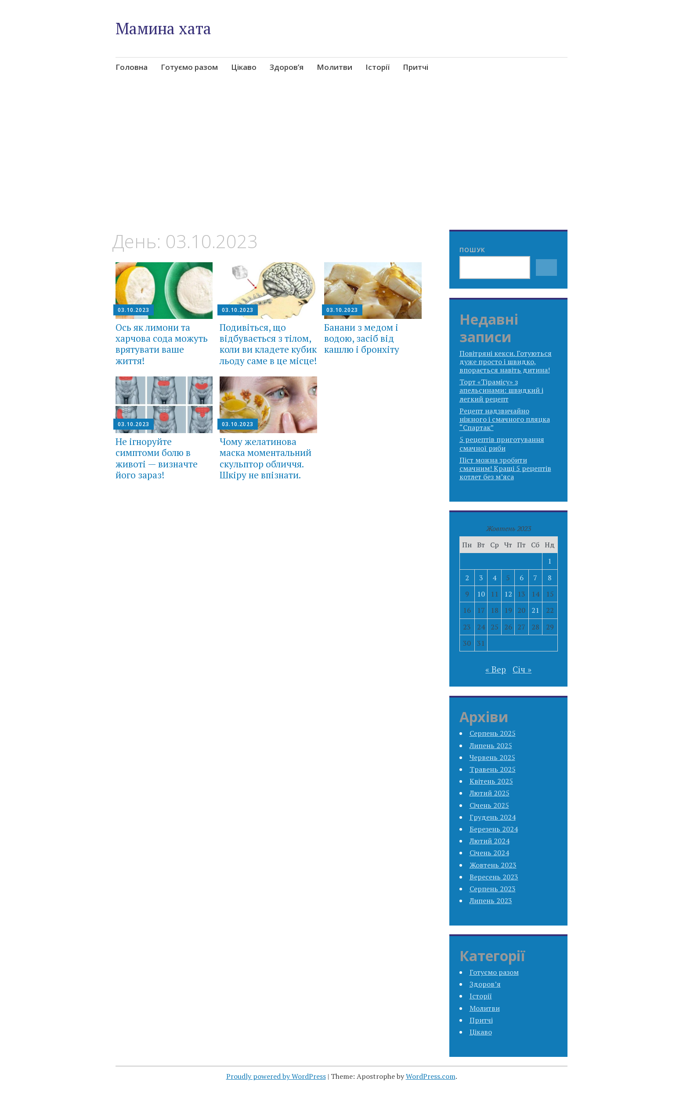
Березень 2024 (494, 829)
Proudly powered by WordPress (276, 1076)
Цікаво (244, 67)
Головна (132, 67)
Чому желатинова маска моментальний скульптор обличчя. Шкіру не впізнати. (265, 458)
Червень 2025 (492, 757)
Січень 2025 (489, 805)
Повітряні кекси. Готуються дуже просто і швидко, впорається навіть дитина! (505, 361)
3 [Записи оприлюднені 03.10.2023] (481, 577)
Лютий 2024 (490, 841)
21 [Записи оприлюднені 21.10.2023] (535, 610)
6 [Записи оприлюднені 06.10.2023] (522, 577)
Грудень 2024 (493, 817)
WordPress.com (430, 1076)
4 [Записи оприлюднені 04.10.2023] (494, 577)
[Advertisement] (342, 165)
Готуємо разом (189, 67)
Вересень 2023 (494, 877)
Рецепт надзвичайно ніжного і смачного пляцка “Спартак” (504, 419)
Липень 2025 (491, 745)
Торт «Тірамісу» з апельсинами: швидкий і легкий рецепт (501, 390)
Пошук (472, 250)
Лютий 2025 (490, 793)
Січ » (522, 669)
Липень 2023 (491, 900)
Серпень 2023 (493, 888)
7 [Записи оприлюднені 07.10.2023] (535, 577)
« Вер (495, 669)
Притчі (415, 67)
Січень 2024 (489, 852)
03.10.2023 (133, 310)
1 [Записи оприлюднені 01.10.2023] (550, 561)
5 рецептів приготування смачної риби (501, 443)
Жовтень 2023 (493, 865)
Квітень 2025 (491, 781)
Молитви (334, 67)
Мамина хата (163, 28)
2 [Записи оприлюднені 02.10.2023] (467, 577)
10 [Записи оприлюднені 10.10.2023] (481, 594)
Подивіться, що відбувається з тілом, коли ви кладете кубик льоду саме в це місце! (268, 344)
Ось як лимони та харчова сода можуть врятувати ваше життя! (162, 344)
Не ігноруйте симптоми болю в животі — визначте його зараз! (157, 458)
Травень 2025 (493, 769)
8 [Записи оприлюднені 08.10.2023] (550, 577)
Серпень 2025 (493, 733)
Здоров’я (287, 67)
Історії (377, 67)
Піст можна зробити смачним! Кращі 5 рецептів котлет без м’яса (505, 468)
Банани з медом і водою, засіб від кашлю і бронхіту (361, 338)
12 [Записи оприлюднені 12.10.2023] (508, 594)
